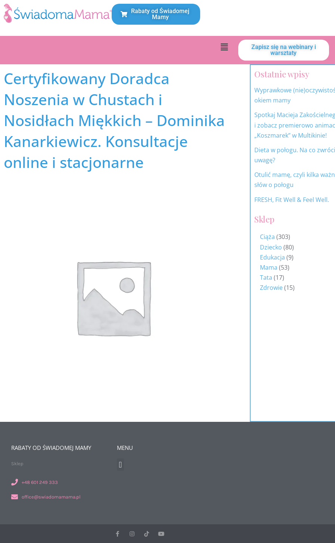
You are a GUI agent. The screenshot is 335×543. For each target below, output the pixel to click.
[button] (224, 47)
